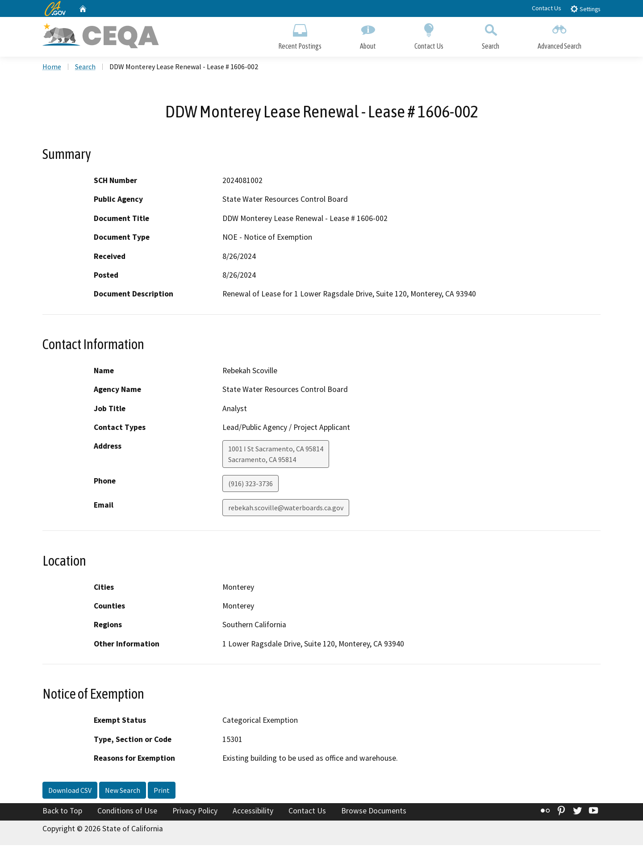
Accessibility (253, 812)
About (368, 34)
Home (51, 67)
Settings (585, 8)
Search (490, 34)
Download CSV (70, 791)
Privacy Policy (194, 812)
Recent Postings (299, 34)
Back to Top (62, 812)
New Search (122, 791)
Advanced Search (559, 34)
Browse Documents (373, 812)
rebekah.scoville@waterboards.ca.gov (285, 508)
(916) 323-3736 (250, 484)
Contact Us (546, 8)
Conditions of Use (127, 812)
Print (162, 791)
